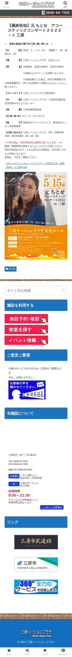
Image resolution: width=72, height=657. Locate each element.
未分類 (10, 269)
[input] (36, 290)
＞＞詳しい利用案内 (51, 507)
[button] (63, 290)
